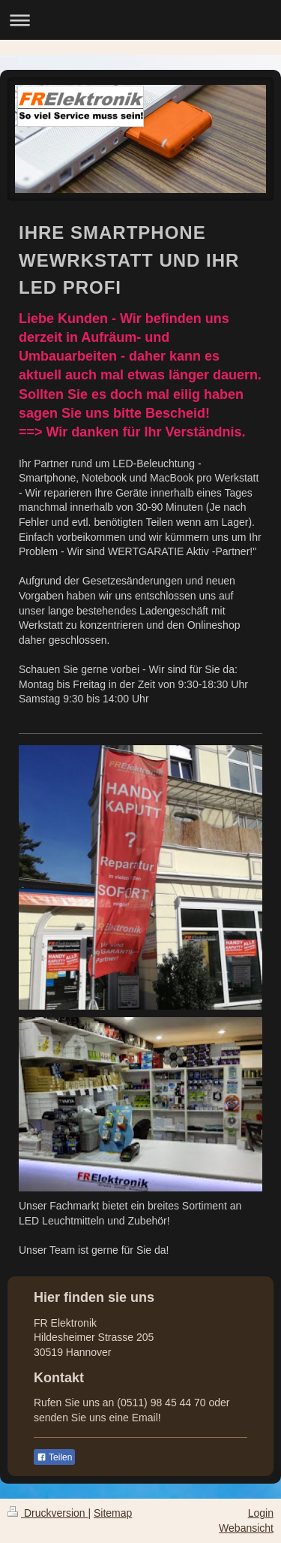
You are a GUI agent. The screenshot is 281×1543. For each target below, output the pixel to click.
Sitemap (113, 1513)
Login (261, 1513)
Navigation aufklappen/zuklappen (140, 20)
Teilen (54, 1457)
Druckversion (47, 1513)
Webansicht (246, 1528)
